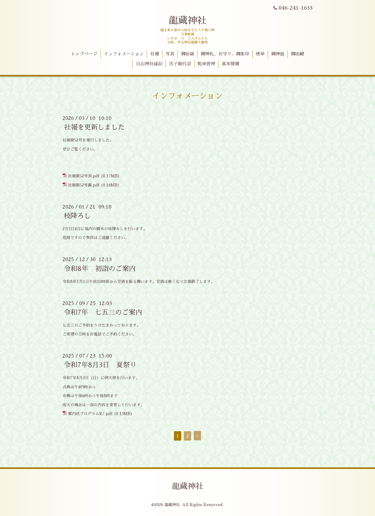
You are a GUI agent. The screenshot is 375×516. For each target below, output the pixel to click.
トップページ (84, 54)
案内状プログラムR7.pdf (90, 414)
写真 (170, 54)
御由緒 (297, 54)
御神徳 (277, 54)
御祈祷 (187, 54)
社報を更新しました (94, 127)
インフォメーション (124, 54)
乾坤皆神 (206, 64)
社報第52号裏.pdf (83, 185)
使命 (260, 54)
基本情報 (230, 64)
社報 (154, 54)
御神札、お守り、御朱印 (225, 54)
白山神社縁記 (149, 64)
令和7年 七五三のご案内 (103, 312)
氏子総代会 (180, 64)
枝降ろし (77, 215)
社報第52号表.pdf (83, 176)
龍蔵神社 (187, 20)
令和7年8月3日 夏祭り (100, 365)
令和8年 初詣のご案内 (100, 268)
